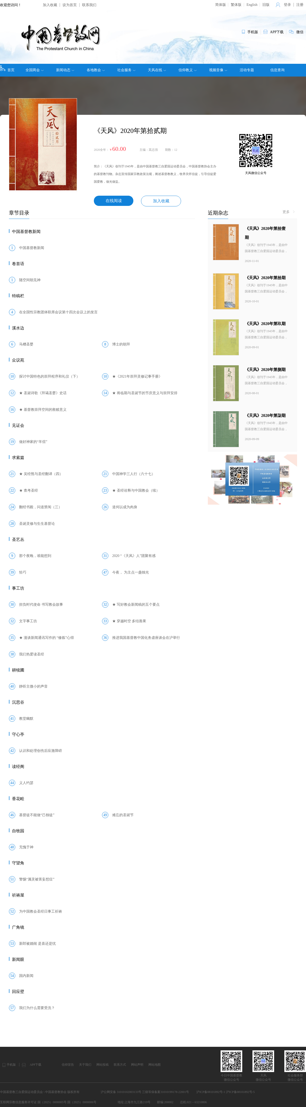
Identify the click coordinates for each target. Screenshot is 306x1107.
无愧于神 (26, 847)
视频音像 (218, 70)
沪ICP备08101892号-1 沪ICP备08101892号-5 (225, 1092)
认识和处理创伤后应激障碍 (40, 751)
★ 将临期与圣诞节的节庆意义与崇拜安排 (144, 393)
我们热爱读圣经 (31, 654)
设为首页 (69, 5)
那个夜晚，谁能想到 (35, 556)
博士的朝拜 (121, 344)
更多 (289, 212)
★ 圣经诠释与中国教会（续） (136, 490)
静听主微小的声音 (33, 686)
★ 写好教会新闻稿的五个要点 (136, 604)
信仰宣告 (68, 1064)
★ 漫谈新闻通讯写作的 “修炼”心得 (46, 638)
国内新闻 (26, 976)
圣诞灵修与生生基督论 (37, 524)
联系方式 (120, 1064)
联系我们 (89, 5)
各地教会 (96, 70)
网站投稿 (102, 1064)
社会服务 (126, 70)
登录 (287, 5)
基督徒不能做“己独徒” (36, 815)
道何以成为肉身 (124, 507)
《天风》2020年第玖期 (265, 323)
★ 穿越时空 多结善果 (129, 621)
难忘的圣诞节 (123, 815)
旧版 (266, 5)
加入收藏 (50, 5)
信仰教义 (187, 70)
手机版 (11, 1064)
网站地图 (154, 1064)
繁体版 (236, 5)
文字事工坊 (28, 621)
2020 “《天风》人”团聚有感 (134, 556)
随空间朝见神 (30, 280)
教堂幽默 (26, 718)
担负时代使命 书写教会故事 (41, 604)
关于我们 (85, 1064)
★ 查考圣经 (28, 490)
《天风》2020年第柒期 (265, 415)
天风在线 (157, 70)
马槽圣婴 (26, 344)
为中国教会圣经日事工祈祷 (40, 911)
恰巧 (22, 572)
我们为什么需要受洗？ (37, 1008)
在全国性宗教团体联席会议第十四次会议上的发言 (58, 312)
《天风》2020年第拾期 (265, 278)
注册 (299, 5)
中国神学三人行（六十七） (133, 474)
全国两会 (35, 70)
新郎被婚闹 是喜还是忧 (37, 944)
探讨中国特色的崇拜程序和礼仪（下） (49, 376)
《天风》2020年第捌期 (265, 369)
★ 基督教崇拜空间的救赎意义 (43, 410)
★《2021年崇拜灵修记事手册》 (137, 376)
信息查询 (277, 70)
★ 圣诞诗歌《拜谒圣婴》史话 (43, 393)
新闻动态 (65, 70)
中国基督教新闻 (31, 248)
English (252, 5)
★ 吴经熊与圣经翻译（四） (41, 474)
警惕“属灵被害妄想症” (36, 879)
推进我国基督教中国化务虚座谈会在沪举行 (146, 638)
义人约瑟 (26, 783)
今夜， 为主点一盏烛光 (130, 572)
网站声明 (137, 1064)
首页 (7, 68)
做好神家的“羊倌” (33, 442)
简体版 (220, 5)
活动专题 (247, 70)
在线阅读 (114, 200)
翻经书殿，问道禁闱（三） (40, 507)
